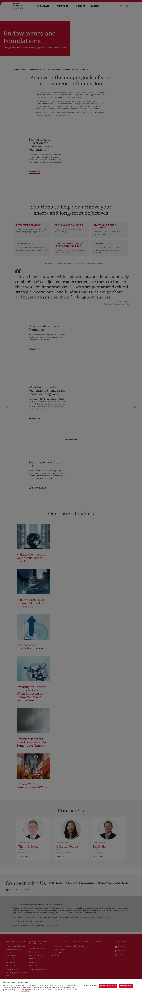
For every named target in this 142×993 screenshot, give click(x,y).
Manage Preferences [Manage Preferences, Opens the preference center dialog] (90, 985)
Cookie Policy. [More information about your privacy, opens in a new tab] (25, 991)
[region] (71, 986)
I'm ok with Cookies (126, 985)
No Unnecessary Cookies (108, 985)
